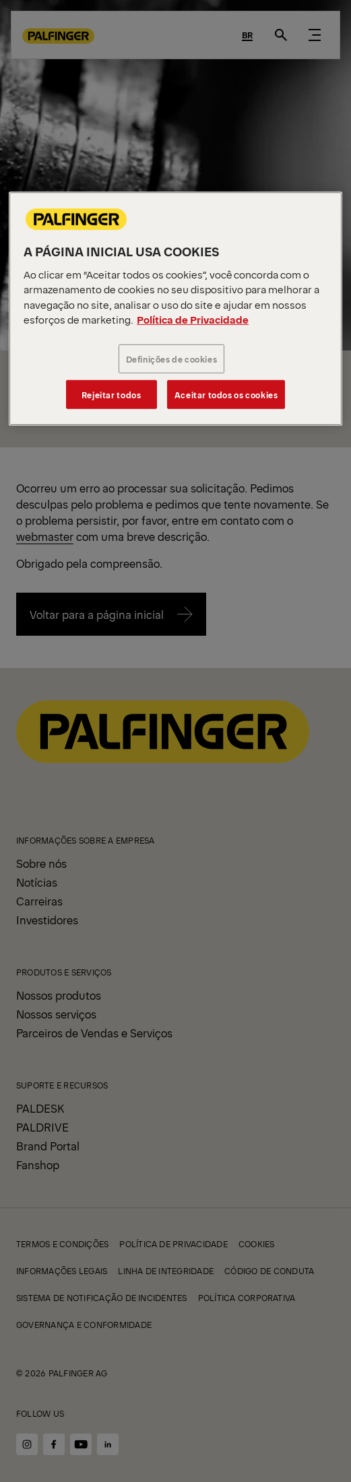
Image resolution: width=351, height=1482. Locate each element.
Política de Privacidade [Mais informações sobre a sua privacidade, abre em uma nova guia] (193, 319)
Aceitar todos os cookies (226, 394)
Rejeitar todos (111, 394)
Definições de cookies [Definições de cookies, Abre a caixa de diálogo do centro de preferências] (172, 358)
